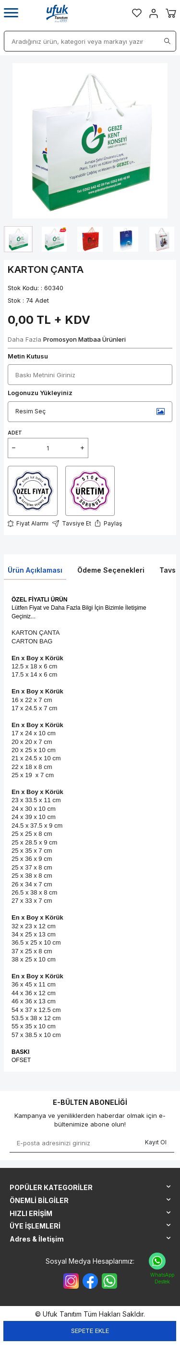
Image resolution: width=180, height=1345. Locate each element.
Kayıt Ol (156, 1142)
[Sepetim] (171, 13)
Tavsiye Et (71, 523)
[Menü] (11, 13)
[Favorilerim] (137, 13)
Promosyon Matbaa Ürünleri (84, 339)
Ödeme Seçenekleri (110, 570)
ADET (15, 433)
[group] (90, 140)
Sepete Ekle (90, 1330)
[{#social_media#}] (71, 1281)
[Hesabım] (153, 13)
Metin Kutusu (28, 356)
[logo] (57, 13)
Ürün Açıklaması (35, 570)
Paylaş (108, 523)
